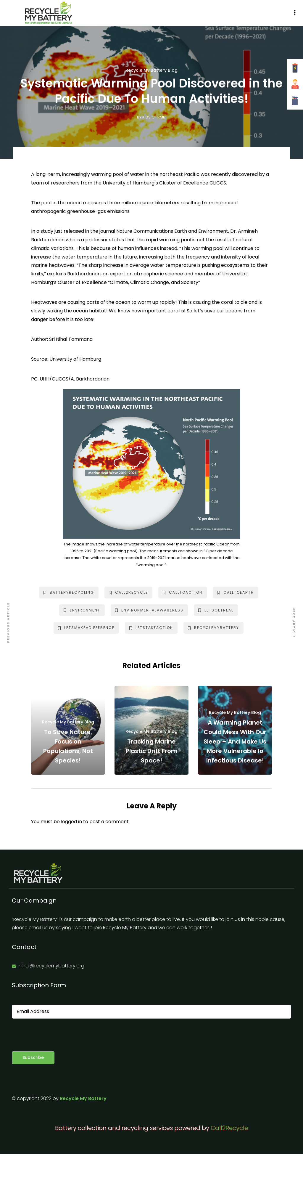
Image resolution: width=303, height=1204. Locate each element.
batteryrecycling (68, 592)
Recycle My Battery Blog (151, 70)
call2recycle (128, 592)
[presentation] (57, 1034)
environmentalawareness (149, 610)
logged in (71, 821)
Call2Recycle (229, 1128)
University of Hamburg (75, 359)
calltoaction (182, 592)
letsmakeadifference (86, 627)
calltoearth (235, 592)
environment (82, 610)
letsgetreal (215, 610)
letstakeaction (151, 627)
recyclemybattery (213, 627)
